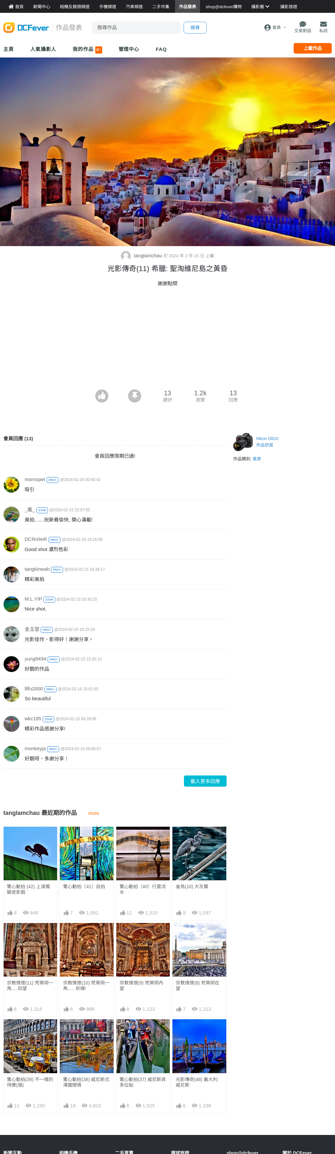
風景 (257, 458)
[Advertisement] (167, 340)
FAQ (161, 49)
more (93, 813)
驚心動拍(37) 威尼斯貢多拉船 (143, 1033)
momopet (35, 479)
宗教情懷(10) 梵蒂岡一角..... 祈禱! (86, 985)
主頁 (8, 49)
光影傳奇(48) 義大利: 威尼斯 (197, 1033)
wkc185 (33, 718)
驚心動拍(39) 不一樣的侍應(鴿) (30, 1082)
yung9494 (35, 658)
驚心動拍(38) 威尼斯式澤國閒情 (86, 1082)
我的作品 (87, 50)
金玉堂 (32, 629)
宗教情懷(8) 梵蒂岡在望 (197, 985)
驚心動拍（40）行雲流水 (143, 889)
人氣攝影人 (43, 49)
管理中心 (129, 49)
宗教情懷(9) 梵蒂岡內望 (141, 985)
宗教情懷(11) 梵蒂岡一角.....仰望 (30, 985)
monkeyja (35, 748)
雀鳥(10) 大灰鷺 (192, 886)
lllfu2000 (34, 688)
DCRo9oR (36, 539)
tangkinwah (37, 569)
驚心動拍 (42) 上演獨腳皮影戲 (28, 889)
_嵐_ (30, 509)
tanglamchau (142, 255)
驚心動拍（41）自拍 (84, 886)
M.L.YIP (33, 599)
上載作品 (312, 48)
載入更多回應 (205, 781)
